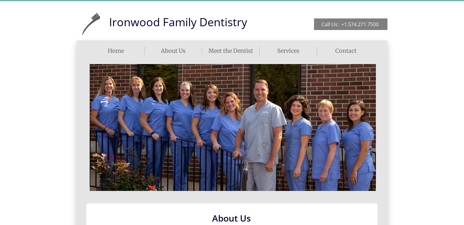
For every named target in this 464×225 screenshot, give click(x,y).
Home (116, 50)
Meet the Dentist (230, 50)
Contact (346, 50)
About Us (173, 50)
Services (288, 50)
